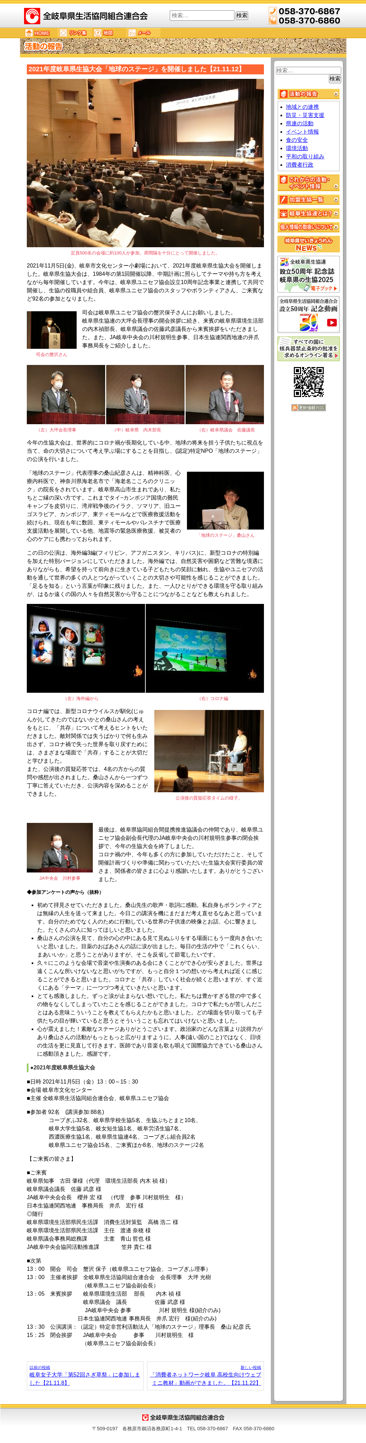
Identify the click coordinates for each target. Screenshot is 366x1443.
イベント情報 (302, 132)
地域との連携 (302, 107)
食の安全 (297, 140)
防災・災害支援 (305, 115)
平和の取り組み (305, 156)
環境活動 (297, 148)
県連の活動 (299, 123)
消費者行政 (299, 165)
